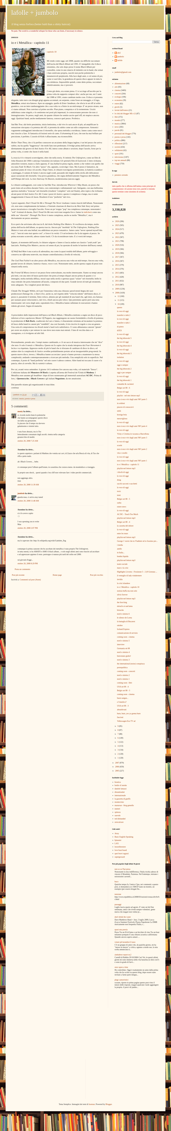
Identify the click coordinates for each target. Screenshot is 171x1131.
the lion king (122, 602)
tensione (118, 894)
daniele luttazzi (121, 789)
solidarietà (119, 150)
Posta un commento (22, 569)
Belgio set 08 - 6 (123, 388)
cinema (117, 90)
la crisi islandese (123, 583)
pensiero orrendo (121, 175)
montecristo (119, 802)
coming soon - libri (124, 683)
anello (119, 549)
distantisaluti (120, 792)
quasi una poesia (121, 930)
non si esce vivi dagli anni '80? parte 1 (132, 461)
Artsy (117, 833)
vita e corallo (122, 453)
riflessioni (119, 144)
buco (116, 882)
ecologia (118, 97)
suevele (118, 815)
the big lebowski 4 (124, 346)
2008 (117, 293)
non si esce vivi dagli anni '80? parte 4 (132, 426)
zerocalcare (119, 822)
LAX (117, 843)
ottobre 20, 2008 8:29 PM (28, 563)
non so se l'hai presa (122, 869)
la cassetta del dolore (125, 526)
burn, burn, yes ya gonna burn (129, 713)
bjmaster (118, 840)
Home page (57, 575)
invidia (120, 579)
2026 (117, 221)
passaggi (118, 904)
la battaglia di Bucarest (126, 621)
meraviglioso (122, 419)
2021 (117, 241)
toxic (119, 491)
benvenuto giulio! (124, 656)
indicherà (88, 212)
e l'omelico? (121, 702)
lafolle (120, 60)
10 (118, 304)
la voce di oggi (123, 311)
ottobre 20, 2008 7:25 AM (28, 441)
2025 (117, 225)
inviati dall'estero (121, 110)
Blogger (109, 1104)
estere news (121, 507)
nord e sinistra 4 (123, 652)
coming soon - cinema (125, 637)
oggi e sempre (122, 365)
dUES (119, 330)
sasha (119, 503)
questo (119, 307)
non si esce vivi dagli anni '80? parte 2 (132, 449)
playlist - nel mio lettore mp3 (128, 396)
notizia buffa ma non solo (127, 591)
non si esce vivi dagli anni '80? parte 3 (132, 438)
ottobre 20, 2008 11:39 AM (28, 485)
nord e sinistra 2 (123, 675)
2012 (117, 277)
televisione (119, 157)
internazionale (120, 795)
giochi (117, 107)
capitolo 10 (51, 52)
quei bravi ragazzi (122, 853)
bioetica (118, 782)
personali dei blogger (123, 134)
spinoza (118, 812)
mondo (117, 120)
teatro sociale (122, 564)
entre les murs (122, 533)
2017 (117, 257)
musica (21, 399)
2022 (117, 237)
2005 (117, 771)
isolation (120, 357)
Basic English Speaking (124, 837)
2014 (117, 269)
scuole (119, 445)
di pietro (120, 327)
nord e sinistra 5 (123, 641)
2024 (117, 229)
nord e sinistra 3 (123, 660)
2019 (117, 249)
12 (118, 296)
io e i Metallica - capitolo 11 (128, 464)
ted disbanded (120, 819)
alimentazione (120, 83)
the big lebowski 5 (124, 338)
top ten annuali (120, 160)
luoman (92, 1104)
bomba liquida (122, 556)
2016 (117, 261)
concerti (118, 94)
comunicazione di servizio (127, 633)
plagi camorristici (121, 980)
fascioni (120, 717)
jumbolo (21, 493)
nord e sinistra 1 (123, 679)
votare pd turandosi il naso (125, 942)
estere (117, 104)
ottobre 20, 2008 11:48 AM (28, 501)
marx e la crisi (122, 568)
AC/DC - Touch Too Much (127, 514)
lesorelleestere (120, 847)
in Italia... (121, 553)
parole (117, 130)
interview (120, 644)
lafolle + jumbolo (34, 12)
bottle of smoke (121, 785)
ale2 (119, 53)
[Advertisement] (128, 998)
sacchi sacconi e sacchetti (127, 484)
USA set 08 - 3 (123, 706)
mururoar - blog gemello (124, 805)
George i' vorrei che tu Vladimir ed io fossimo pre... (137, 541)
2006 (117, 767)
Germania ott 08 (123, 648)
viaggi (117, 164)
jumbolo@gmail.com (123, 72)
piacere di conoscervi (125, 407)
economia (118, 100)
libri (116, 117)
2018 (117, 253)
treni (119, 495)
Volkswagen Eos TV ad (126, 721)
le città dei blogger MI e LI (125, 114)
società (117, 147)
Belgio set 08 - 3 (123, 690)
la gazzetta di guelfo (122, 799)
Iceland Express (123, 629)
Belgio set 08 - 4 (123, 522)
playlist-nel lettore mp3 (126, 468)
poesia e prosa (30, 399)
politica (118, 140)
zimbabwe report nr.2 (123, 955)
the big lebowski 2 (124, 369)
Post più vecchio (96, 575)
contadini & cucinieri (125, 384)
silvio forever (122, 595)
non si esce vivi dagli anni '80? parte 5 (132, 399)
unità (119, 411)
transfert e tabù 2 (123, 315)
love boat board (121, 850)
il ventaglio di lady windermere (129, 576)
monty (20, 411)
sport (117, 154)
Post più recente (18, 575)
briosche (120, 610)
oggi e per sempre (124, 373)
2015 (117, 265)
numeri (117, 809)
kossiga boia (122, 415)
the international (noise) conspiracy (131, 664)
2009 (117, 289)
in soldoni (121, 403)
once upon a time (121, 967)
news (117, 127)
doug (119, 480)
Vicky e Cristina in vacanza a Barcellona (133, 434)
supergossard (120, 857)
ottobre (120, 625)
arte (116, 87)
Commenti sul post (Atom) (30, 580)
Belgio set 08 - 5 (123, 499)
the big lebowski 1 (124, 380)
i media (120, 545)
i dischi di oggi (123, 472)
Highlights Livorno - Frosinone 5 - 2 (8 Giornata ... (137, 572)
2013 (117, 273)
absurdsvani (121, 710)
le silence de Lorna (124, 618)
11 (118, 300)
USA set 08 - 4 (123, 687)
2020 (117, 245)
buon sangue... (122, 698)
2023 (117, 233)
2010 (117, 285)
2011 (117, 281)
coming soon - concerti (126, 671)
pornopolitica (122, 667)
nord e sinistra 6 (123, 614)
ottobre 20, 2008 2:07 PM (28, 528)
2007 (117, 763)
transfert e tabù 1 (123, 323)
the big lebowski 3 (124, 353)
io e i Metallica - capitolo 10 (128, 587)
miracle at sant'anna (125, 606)
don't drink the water (123, 917)
